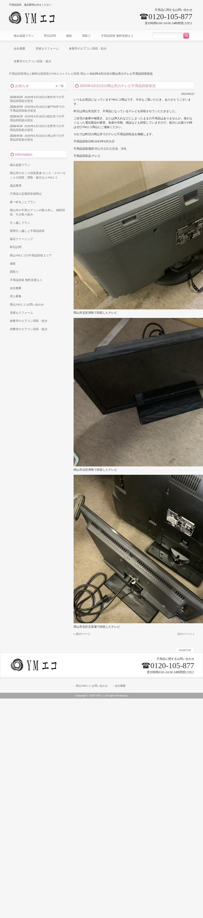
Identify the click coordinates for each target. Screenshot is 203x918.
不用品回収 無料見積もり (26, 280)
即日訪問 (15, 247)
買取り (14, 271)
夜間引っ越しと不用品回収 (27, 230)
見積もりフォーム (21, 312)
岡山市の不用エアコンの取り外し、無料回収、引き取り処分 (37, 212)
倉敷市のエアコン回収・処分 (29, 320)
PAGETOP (185, 650)
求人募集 (15, 296)
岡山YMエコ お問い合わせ (27, 304)
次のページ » (185, 633)
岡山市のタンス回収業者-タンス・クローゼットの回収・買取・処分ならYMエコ (38, 175)
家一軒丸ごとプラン (23, 202)
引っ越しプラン (20, 222)
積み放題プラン (20, 165)
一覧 (61, 85)
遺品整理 (15, 185)
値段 (13, 263)
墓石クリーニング (21, 239)
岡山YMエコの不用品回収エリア (31, 255)
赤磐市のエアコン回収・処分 (29, 329)
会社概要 (15, 288)
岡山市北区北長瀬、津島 (111, 148)
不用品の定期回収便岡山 (26, 193)
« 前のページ (82, 633)
